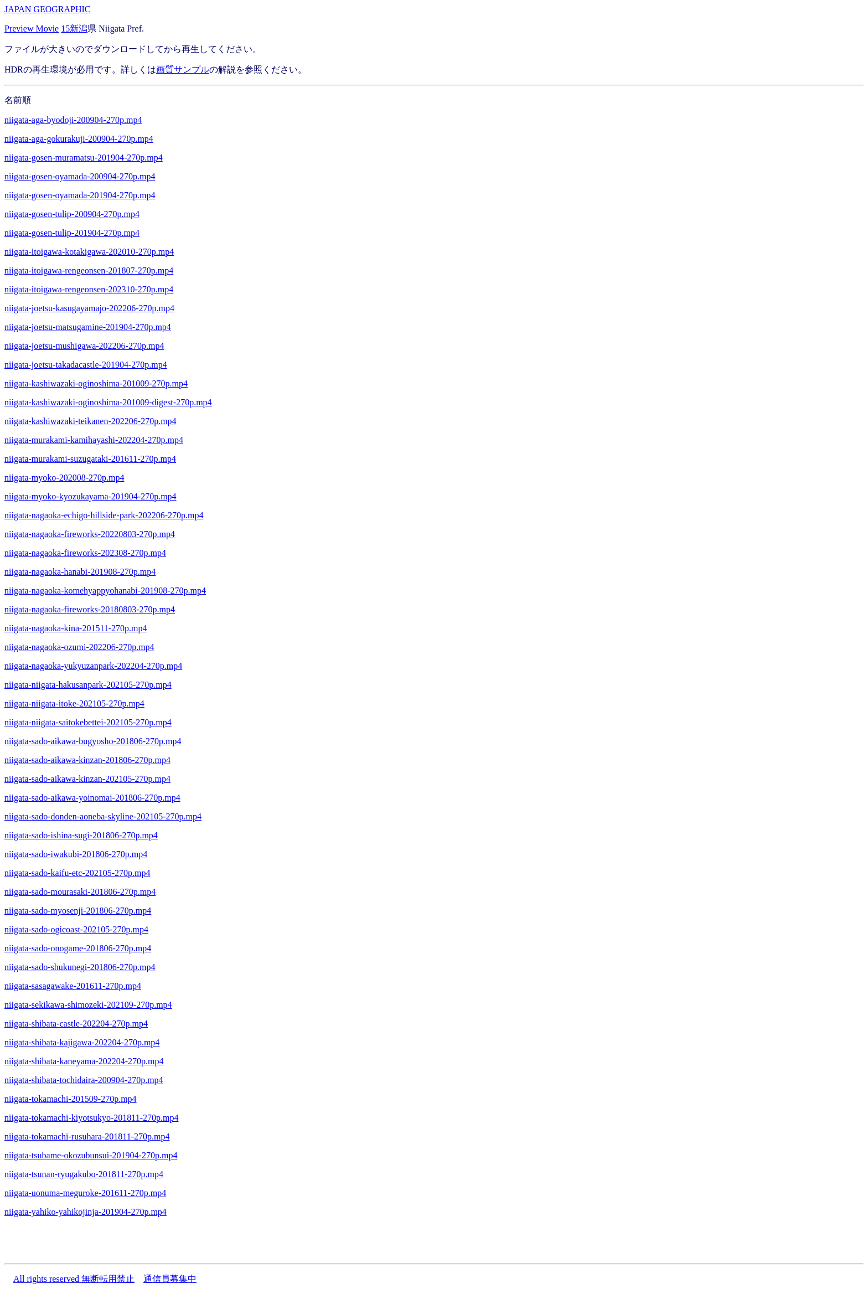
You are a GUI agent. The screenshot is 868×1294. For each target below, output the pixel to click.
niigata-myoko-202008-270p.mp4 (64, 477)
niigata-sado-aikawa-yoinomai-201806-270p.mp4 (92, 797)
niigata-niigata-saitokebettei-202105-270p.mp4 (88, 722)
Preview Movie (31, 28)
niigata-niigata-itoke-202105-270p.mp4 (74, 703)
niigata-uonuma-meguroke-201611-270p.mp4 (85, 1193)
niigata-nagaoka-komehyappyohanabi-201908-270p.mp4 (105, 590)
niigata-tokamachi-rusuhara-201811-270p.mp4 (86, 1136)
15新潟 (74, 28)
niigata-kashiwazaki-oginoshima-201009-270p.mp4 (96, 383)
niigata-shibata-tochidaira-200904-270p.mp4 (83, 1080)
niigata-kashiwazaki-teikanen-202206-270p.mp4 (90, 421)
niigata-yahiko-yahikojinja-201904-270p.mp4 (85, 1211)
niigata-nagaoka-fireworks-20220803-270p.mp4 (89, 534)
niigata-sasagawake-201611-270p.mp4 (72, 986)
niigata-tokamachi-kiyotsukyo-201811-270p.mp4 (91, 1117)
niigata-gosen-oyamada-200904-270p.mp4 (79, 176)
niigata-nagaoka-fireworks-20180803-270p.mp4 (89, 609)
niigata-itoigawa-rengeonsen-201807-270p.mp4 (88, 270)
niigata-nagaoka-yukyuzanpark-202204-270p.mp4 (93, 666)
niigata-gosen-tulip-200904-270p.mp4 (72, 214)
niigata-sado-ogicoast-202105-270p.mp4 (76, 929)
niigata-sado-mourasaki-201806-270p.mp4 (80, 891)
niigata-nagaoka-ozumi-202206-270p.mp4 (79, 647)
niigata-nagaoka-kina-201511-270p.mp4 (75, 628)
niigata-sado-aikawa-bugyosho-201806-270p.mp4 (92, 741)
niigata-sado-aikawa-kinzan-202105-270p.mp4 (87, 778)
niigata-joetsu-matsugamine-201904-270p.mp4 (87, 327)
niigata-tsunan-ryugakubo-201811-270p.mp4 (83, 1174)
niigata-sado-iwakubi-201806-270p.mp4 (75, 854)
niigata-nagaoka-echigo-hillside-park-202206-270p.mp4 (103, 515)
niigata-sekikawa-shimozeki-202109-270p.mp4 (88, 1004)
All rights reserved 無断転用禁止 (74, 1278)
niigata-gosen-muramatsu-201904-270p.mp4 (83, 157)
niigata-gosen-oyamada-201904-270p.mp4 (79, 195)
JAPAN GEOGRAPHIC (47, 9)
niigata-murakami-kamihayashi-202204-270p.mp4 (93, 440)
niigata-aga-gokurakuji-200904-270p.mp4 (78, 138)
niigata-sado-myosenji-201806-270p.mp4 (77, 910)
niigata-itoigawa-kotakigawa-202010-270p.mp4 (89, 251)
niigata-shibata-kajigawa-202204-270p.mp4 (81, 1042)
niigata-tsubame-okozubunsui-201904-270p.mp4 (90, 1155)
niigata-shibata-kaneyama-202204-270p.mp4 (83, 1061)
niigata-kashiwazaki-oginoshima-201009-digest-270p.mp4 (108, 402)
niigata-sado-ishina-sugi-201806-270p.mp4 (81, 835)
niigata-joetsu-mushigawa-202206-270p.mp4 (84, 345)
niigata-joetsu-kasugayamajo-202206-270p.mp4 (89, 308)
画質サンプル (182, 69)
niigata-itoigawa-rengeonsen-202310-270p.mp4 (88, 289)
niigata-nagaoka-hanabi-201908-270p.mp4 (80, 571)
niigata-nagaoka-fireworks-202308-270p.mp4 (85, 553)
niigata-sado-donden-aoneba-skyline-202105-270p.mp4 (103, 816)
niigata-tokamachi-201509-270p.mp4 (70, 1099)
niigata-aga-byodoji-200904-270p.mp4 (73, 120)
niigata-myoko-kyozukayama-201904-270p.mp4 (90, 496)
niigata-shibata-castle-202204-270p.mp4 (76, 1023)
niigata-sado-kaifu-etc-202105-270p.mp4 (77, 873)
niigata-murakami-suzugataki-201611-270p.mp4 (90, 458)
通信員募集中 (170, 1278)
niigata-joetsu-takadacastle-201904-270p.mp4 (85, 364)
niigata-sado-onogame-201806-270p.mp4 (77, 948)
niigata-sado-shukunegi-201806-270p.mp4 (79, 967)
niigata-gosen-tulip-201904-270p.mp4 (72, 233)
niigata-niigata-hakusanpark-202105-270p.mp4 (88, 684)
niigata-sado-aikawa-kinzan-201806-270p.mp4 (87, 760)
